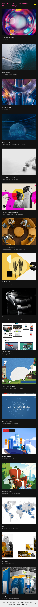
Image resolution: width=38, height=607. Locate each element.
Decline (24, 604)
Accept (19, 604)
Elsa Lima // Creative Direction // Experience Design (15, 4)
